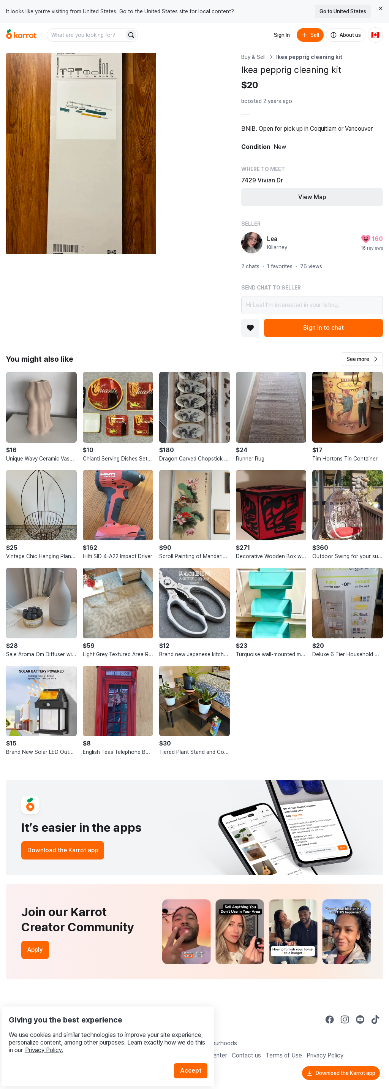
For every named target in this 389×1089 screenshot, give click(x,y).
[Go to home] (21, 35)
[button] (362, 359)
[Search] (131, 35)
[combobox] (86, 35)
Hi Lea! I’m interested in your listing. (312, 305)
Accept (196, 1050)
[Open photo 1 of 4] (81, 153)
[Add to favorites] (250, 328)
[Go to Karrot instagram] (344, 1019)
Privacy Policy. (102, 1030)
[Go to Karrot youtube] (360, 1019)
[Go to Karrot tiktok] (375, 1019)
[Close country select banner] (380, 8)
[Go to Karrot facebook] (329, 1019)
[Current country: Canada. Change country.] (375, 35)
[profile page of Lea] (251, 242)
